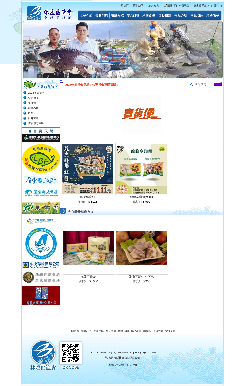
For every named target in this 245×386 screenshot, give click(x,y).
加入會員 (153, 5)
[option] (119, 85)
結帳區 (147, 331)
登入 (216, 5)
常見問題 (170, 331)
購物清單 (136, 331)
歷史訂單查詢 (201, 5)
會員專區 (98, 331)
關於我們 (86, 331)
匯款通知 (158, 331)
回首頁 (125, 5)
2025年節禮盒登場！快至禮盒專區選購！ (92, 84)
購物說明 (138, 5)
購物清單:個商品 (178, 6)
